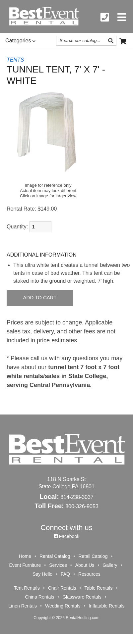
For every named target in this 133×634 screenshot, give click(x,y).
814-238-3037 (77, 497)
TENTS (15, 60)
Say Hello (42, 574)
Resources (89, 574)
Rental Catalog (54, 556)
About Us (85, 565)
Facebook (66, 536)
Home (25, 556)
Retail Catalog (92, 556)
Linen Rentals (22, 606)
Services (58, 565)
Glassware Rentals (81, 597)
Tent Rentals (27, 588)
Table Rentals (98, 588)
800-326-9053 (82, 506)
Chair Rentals (62, 588)
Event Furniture (25, 565)
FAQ (65, 574)
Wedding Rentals (62, 606)
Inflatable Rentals (106, 606)
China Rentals (39, 597)
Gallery (109, 565)
